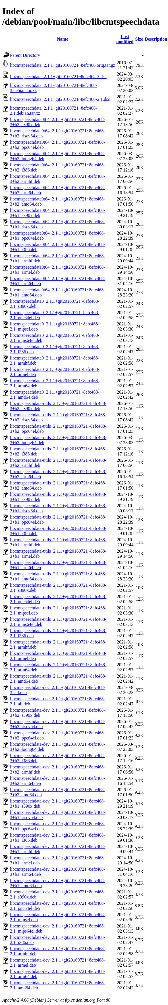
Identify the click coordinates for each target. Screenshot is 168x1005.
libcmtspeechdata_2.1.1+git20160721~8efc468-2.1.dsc (60, 99)
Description (156, 39)
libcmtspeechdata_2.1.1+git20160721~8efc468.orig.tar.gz (62, 65)
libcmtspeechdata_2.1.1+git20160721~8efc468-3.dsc (58, 76)
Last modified (124, 39)
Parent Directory (25, 55)
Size (139, 39)
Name (62, 39)
